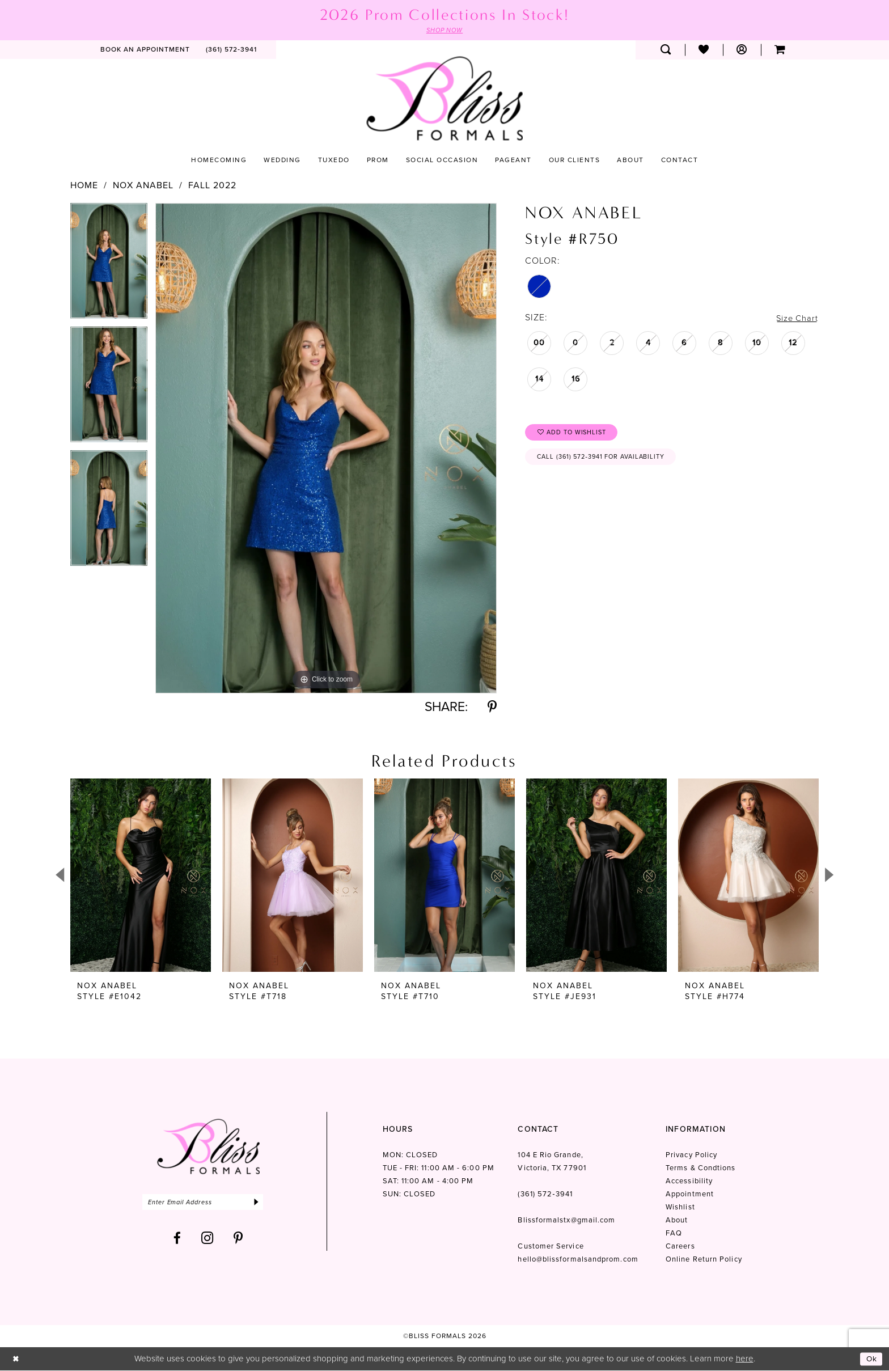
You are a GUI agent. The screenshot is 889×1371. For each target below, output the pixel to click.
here (744, 1359)
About (677, 1221)
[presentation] (140, 876)
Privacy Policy (691, 1155)
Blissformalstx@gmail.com (566, 1221)
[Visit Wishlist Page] (704, 50)
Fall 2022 (212, 186)
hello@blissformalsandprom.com (578, 1260)
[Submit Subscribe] (267, 1203)
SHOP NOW (444, 31)
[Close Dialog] (17, 1359)
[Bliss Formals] (444, 99)
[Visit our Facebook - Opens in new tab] (177, 1240)
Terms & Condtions (700, 1168)
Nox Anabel (143, 186)
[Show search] (666, 50)
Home (84, 186)
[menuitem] (145, 50)
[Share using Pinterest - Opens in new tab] (492, 707)
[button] (742, 50)
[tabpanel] (108, 265)
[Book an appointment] (145, 50)
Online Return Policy (704, 1260)
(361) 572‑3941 (545, 1195)
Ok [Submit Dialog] (871, 1359)
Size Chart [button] (795, 318)
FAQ (674, 1234)
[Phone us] (231, 50)
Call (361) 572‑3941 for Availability (608, 461)
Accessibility (689, 1182)
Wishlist (680, 1208)
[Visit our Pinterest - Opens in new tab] (238, 1240)
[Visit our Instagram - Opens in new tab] (207, 1240)
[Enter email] (208, 1203)
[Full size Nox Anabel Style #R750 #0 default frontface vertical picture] (326, 448)
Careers (680, 1247)
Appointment (690, 1195)
